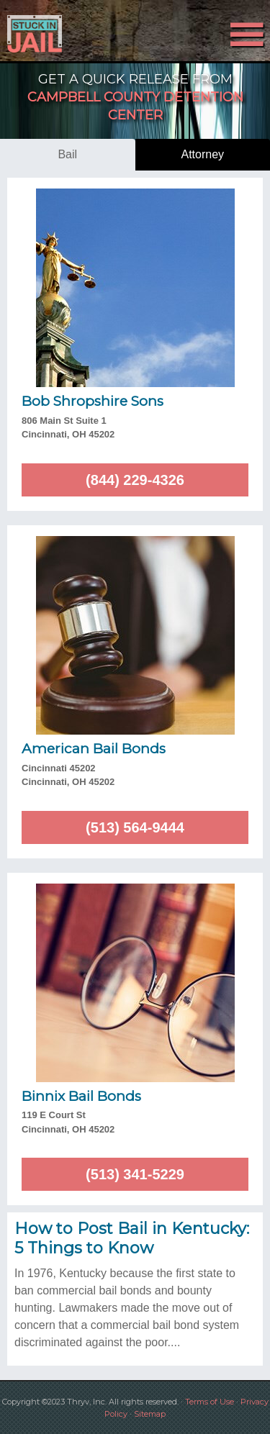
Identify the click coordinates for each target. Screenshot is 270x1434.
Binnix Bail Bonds (81, 1096)
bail (67, 154)
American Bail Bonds (94, 748)
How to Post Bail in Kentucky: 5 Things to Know (131, 1238)
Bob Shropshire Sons (92, 401)
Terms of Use (209, 1402)
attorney (202, 154)
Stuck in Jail (40, 34)
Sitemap (150, 1414)
